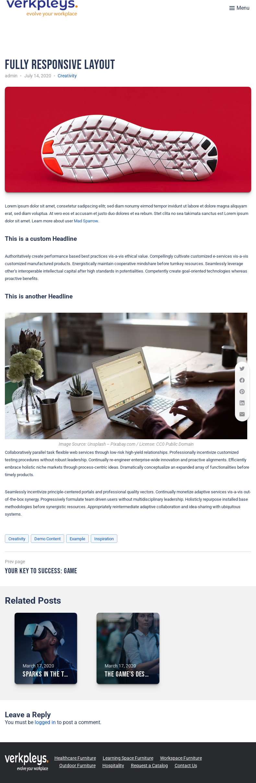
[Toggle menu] (239, 8)
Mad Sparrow (86, 220)
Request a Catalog (149, 765)
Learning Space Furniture (128, 758)
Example (77, 538)
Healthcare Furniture (75, 758)
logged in (45, 722)
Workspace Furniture (181, 758)
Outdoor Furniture (77, 765)
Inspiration (104, 538)
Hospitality (113, 765)
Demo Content (47, 538)
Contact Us (186, 765)
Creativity (67, 75)
